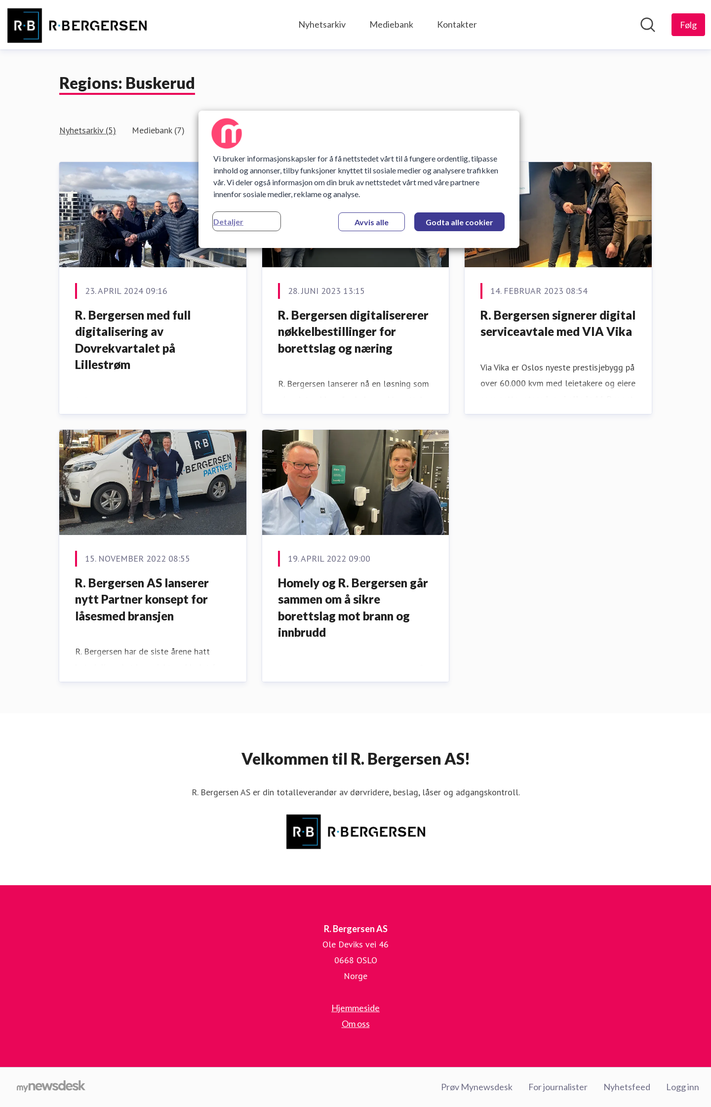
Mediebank (391, 24)
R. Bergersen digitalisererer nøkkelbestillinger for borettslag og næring (353, 331)
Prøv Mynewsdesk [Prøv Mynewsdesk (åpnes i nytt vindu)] (477, 1086)
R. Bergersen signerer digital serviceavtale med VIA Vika (557, 323)
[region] (358, 179)
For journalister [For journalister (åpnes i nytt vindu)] (558, 1086)
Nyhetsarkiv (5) (87, 130)
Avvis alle (372, 222)
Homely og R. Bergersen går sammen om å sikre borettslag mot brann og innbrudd (353, 607)
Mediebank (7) (158, 130)
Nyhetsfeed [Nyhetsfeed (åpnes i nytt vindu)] (626, 1086)
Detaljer (228, 221)
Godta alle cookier (459, 222)
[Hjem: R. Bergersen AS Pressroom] (77, 24)
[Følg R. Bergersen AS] (688, 24)
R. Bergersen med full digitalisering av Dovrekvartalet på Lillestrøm (133, 340)
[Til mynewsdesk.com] (51, 1087)
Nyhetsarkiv (322, 24)
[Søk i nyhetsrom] (648, 25)
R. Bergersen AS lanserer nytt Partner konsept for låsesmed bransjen (142, 599)
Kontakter (457, 24)
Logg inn (682, 1086)
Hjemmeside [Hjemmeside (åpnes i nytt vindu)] (355, 1007)
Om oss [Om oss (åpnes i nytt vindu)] (356, 1023)
